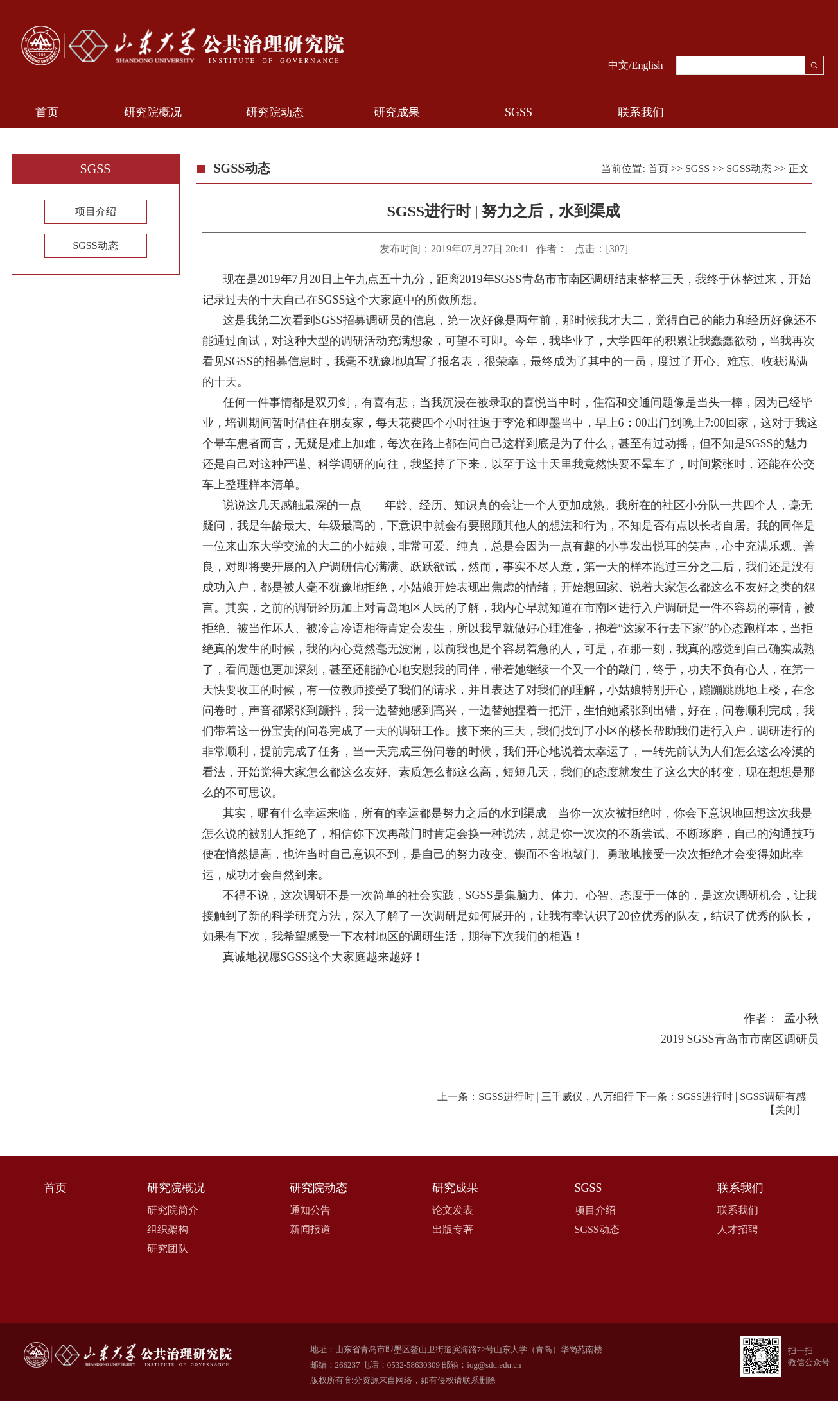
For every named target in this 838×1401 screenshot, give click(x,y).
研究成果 (397, 112)
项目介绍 (95, 211)
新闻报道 (310, 1229)
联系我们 (641, 112)
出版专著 (452, 1229)
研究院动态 (275, 112)
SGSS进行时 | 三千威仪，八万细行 (555, 1096)
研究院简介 (172, 1210)
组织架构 (167, 1229)
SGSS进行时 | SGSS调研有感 (741, 1096)
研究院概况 (153, 112)
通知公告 (310, 1210)
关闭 (785, 1109)
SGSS (518, 112)
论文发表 (452, 1210)
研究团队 (167, 1248)
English (647, 65)
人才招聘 (737, 1229)
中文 (618, 65)
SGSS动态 (95, 245)
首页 (46, 112)
